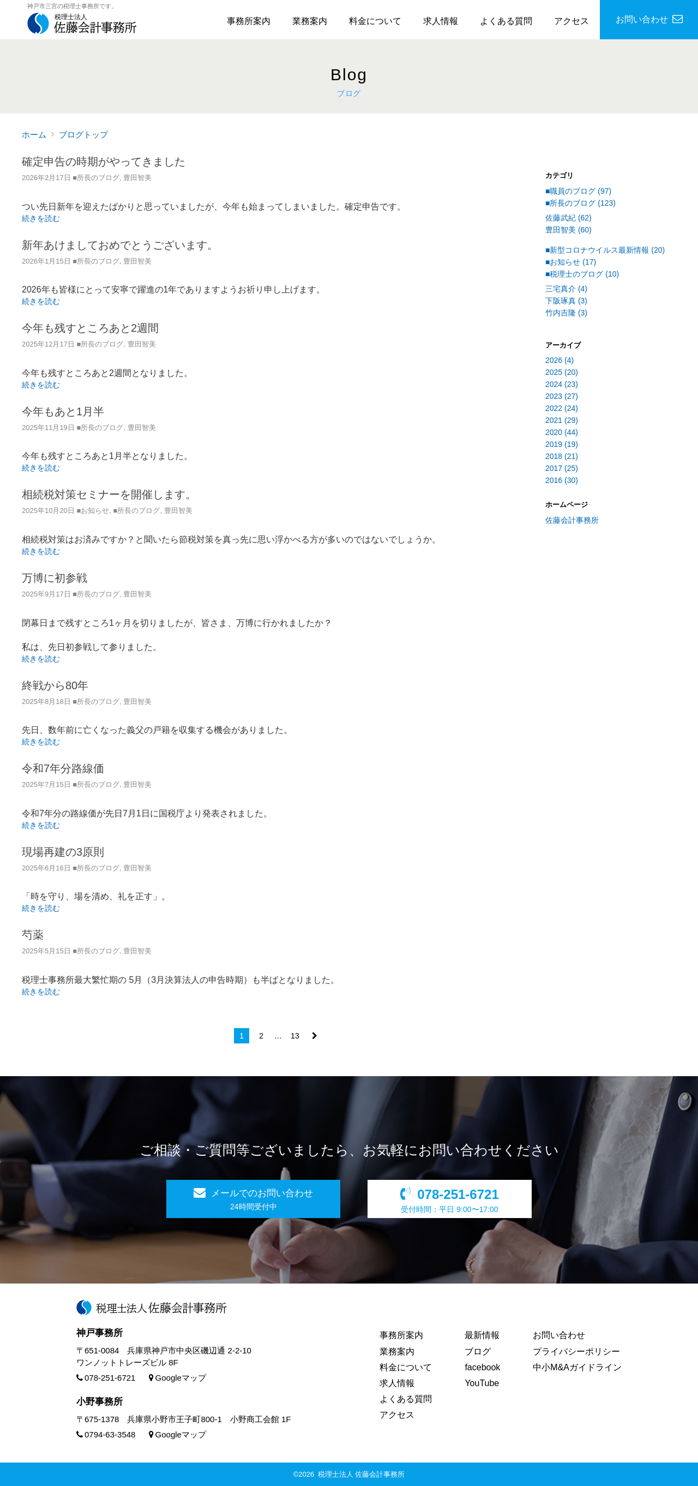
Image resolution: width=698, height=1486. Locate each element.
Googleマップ (177, 1377)
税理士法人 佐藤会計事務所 (361, 1474)
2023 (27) (561, 396)
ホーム (34, 134)
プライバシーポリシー (576, 1351)
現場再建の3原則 (63, 852)
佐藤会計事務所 (572, 520)
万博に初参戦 (54, 578)
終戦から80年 (55, 685)
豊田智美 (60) (568, 229)
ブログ (478, 1351)
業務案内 (309, 21)
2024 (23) (561, 384)
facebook (482, 1367)
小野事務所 (99, 1402)
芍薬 (33, 935)
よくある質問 (506, 21)
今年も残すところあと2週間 (90, 328)
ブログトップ (83, 134)
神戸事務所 (99, 1333)
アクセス (571, 21)
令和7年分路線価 (63, 768)
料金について (375, 21)
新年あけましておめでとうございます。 (120, 245)
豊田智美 (137, 178)
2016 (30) (561, 480)
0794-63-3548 (105, 1434)
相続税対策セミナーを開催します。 (109, 494)
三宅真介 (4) (566, 288)
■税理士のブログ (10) (582, 274)
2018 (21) (561, 456)
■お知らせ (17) (570, 262)
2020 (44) (561, 432)
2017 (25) (561, 468)
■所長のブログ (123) (580, 203)
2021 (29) (561, 420)
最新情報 (482, 1335)
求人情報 (440, 21)
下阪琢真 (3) (566, 300)
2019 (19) (561, 444)
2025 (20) (561, 372)
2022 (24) (561, 408)
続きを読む (41, 218)
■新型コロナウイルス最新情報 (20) (605, 250)
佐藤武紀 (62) (568, 217)
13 (295, 1035)
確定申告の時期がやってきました (103, 162)
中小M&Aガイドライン (577, 1367)
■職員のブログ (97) (578, 191)
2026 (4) (559, 360)
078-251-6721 (105, 1377)
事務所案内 (248, 21)
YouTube (482, 1383)
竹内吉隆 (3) (566, 312)
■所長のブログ (96, 178)
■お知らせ (92, 510)
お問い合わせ (559, 1335)
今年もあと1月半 (63, 411)
